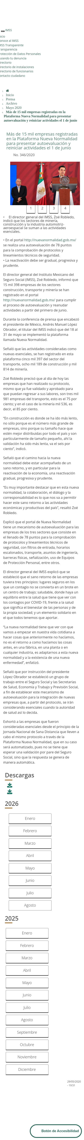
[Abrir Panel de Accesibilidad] (56, 1131)
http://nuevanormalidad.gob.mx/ (50, 240)
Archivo (11, 103)
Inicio (10, 95)
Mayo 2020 (13, 107)
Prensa (10, 99)
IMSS (8, 30)
